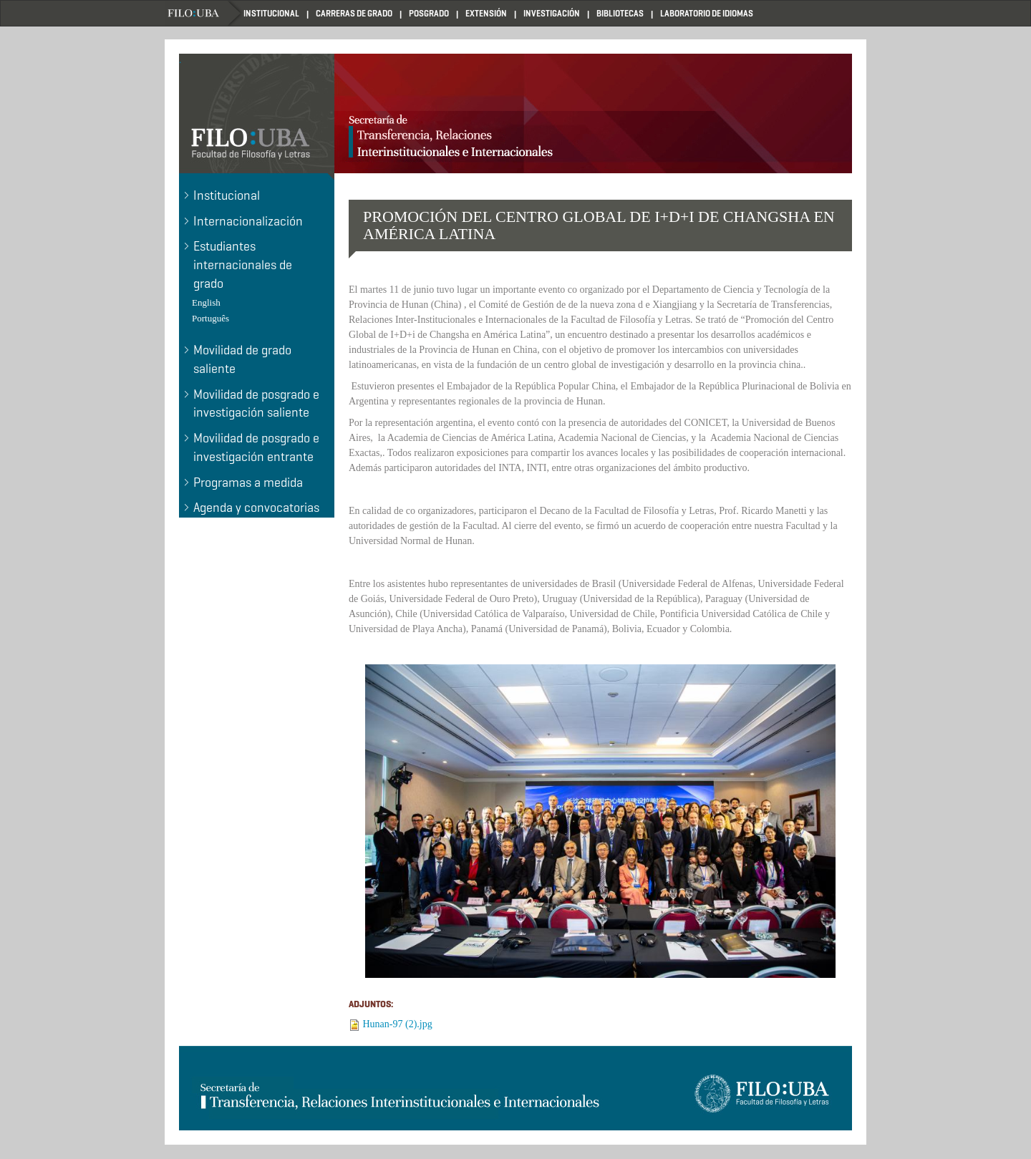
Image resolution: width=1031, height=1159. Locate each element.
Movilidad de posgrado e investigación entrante (256, 447)
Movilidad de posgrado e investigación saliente (256, 404)
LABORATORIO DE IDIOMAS (706, 13)
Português (210, 318)
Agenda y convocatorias (256, 507)
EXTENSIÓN (486, 13)
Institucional (226, 195)
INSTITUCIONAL (271, 13)
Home (204, 13)
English (206, 302)
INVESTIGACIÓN (551, 13)
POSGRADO (429, 13)
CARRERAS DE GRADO (354, 13)
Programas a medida (248, 482)
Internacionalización (248, 221)
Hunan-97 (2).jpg (397, 1024)
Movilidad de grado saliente (242, 359)
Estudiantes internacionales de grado (242, 264)
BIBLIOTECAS (620, 13)
